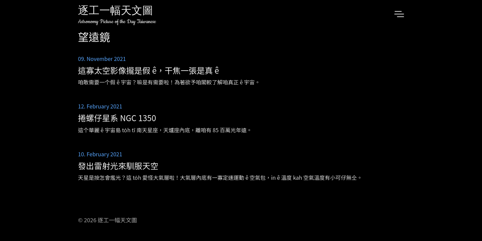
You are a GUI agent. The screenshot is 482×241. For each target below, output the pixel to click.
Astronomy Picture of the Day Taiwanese (117, 21)
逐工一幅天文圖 (115, 11)
